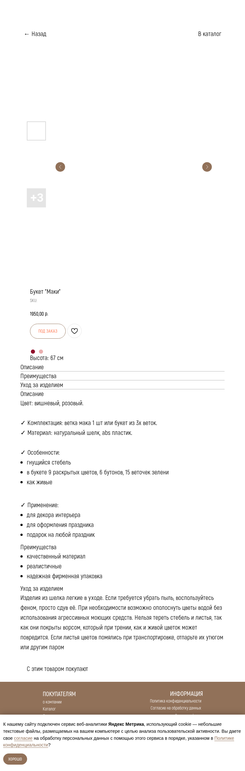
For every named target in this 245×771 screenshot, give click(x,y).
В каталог (209, 33)
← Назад (35, 33)
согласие (23, 738)
